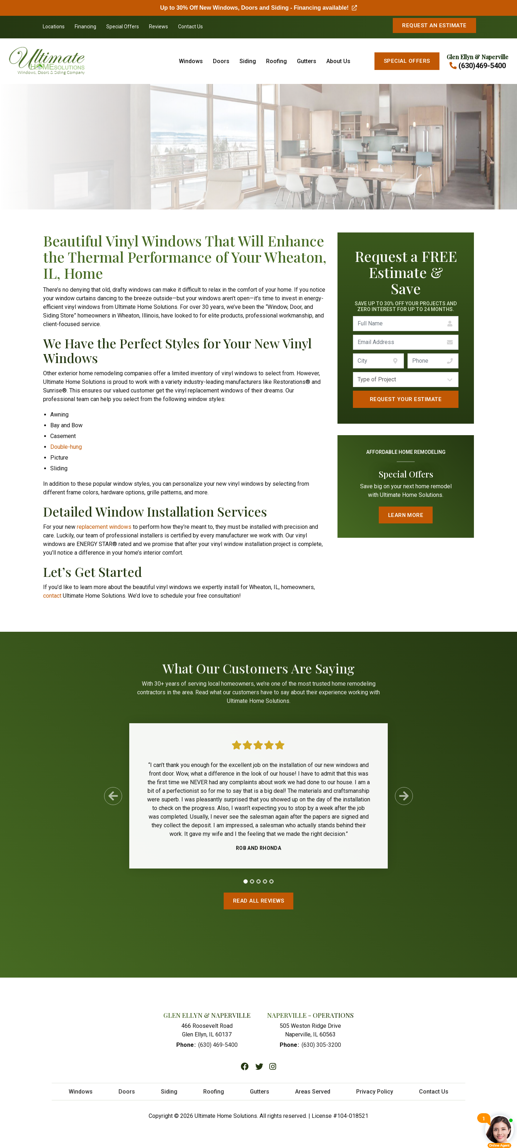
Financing (85, 26)
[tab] (245, 885)
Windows (191, 61)
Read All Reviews (258, 901)
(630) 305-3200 (321, 1045)
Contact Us (190, 26)
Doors (221, 61)
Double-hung (66, 446)
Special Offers (122, 26)
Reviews (158, 26)
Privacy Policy (374, 1095)
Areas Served (312, 1095)
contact (52, 595)
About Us (338, 61)
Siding (247, 61)
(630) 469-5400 (218, 1045)
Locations (54, 26)
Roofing (276, 61)
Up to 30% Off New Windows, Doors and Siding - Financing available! (258, 8)
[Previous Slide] (113, 800)
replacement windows (104, 526)
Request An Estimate (434, 25)
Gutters (306, 61)
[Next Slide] (404, 800)
